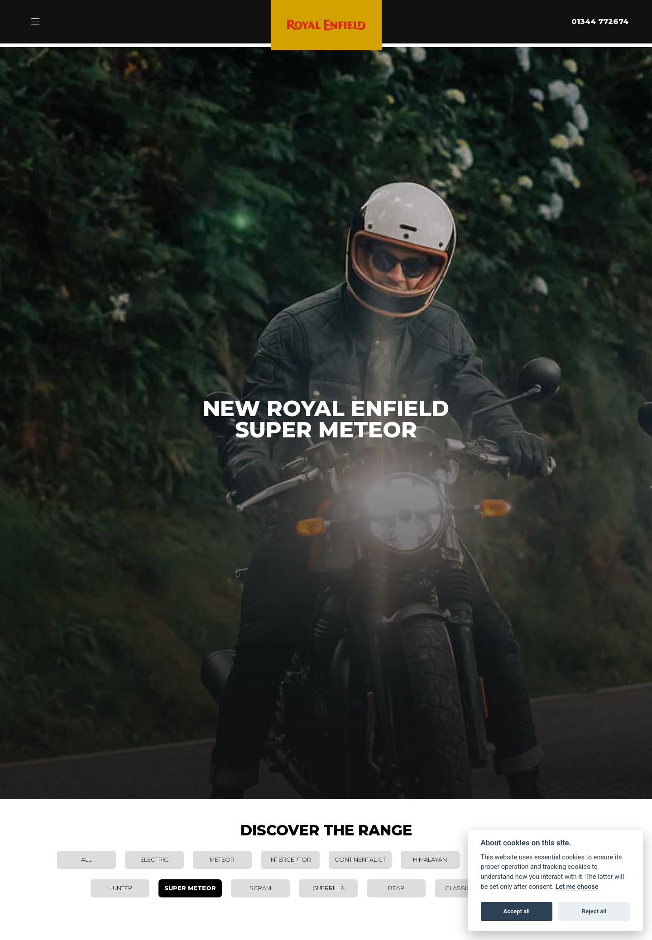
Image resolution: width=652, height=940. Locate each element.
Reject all (594, 911)
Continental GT (360, 859)
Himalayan (430, 859)
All (86, 859)
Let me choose (577, 887)
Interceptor (290, 859)
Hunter (120, 888)
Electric (154, 859)
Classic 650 (464, 888)
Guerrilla (328, 888)
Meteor (222, 859)
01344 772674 (599, 21)
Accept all (516, 911)
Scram (260, 888)
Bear (396, 888)
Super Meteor (190, 888)
